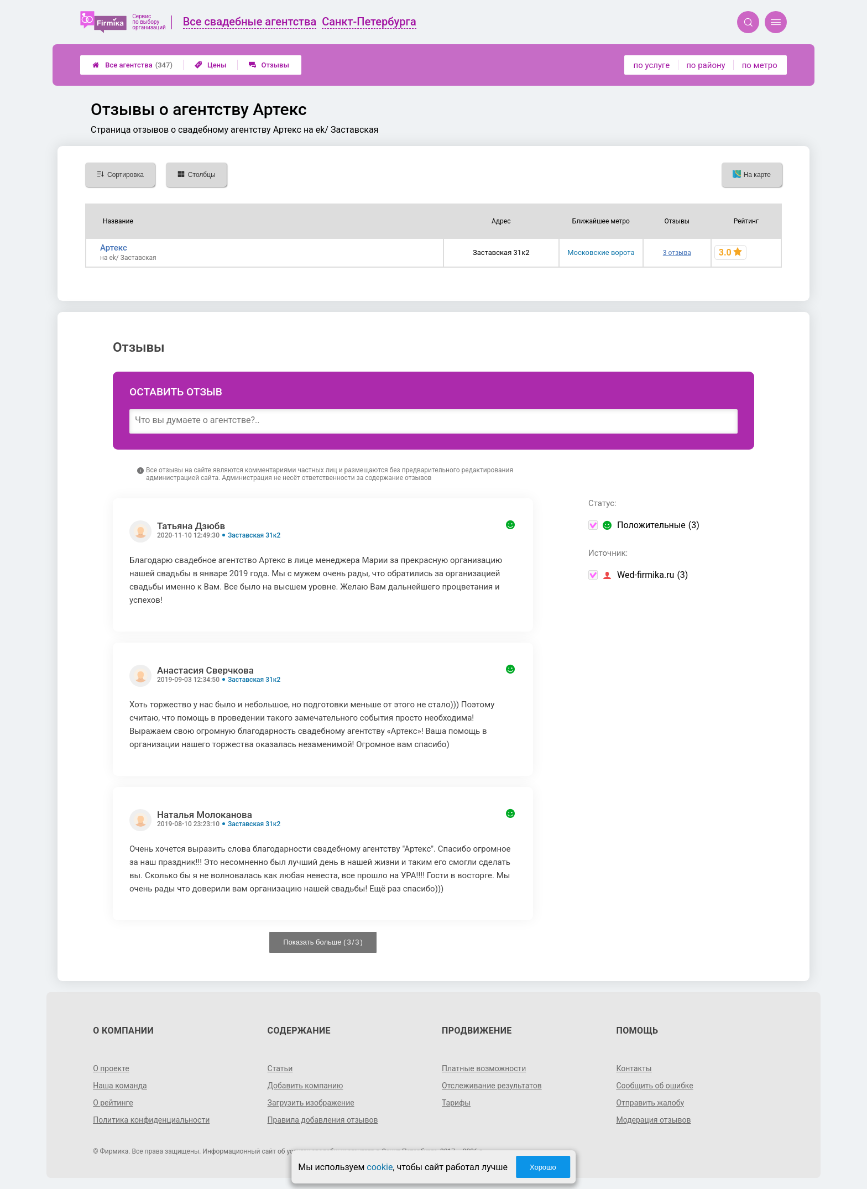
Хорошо (543, 1167)
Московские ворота (600, 252)
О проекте (111, 1068)
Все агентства (132, 65)
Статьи (280, 1068)
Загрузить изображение (311, 1102)
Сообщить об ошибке (654, 1085)
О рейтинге (113, 1102)
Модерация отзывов (653, 1119)
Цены (211, 65)
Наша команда (120, 1085)
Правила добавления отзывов (323, 1119)
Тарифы (456, 1102)
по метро (759, 65)
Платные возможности (484, 1068)
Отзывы (269, 65)
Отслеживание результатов (492, 1085)
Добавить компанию (305, 1085)
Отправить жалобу (650, 1102)
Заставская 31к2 (254, 535)
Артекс (113, 248)
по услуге (652, 65)
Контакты (633, 1068)
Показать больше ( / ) (323, 942)
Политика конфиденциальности (151, 1119)
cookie (380, 1167)
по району (705, 65)
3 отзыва (677, 253)
